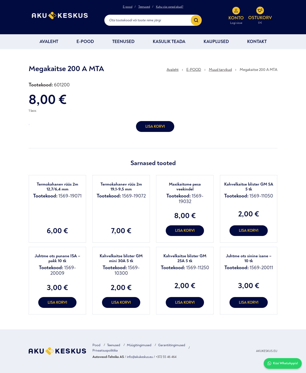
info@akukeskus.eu (140, 357)
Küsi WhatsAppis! (283, 363)
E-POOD (85, 41)
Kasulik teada (169, 41)
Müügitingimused (139, 345)
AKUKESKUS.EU (266, 351)
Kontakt (257, 41)
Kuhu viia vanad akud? (169, 6)
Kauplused (216, 41)
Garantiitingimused (171, 345)
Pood (96, 345)
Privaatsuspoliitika (105, 350)
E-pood (127, 6)
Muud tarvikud (220, 69)
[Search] (196, 20)
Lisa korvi (155, 126)
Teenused (144, 6)
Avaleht (49, 41)
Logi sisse (236, 22)
